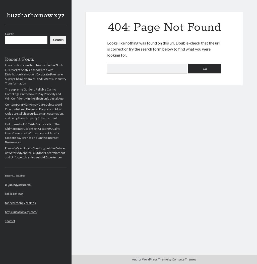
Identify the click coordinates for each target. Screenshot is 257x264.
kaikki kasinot (14, 194)
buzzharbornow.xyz (36, 16)
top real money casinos (20, 203)
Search (9, 33)
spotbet (10, 221)
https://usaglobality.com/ (21, 212)
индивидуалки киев (18, 185)
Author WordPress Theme (150, 259)
